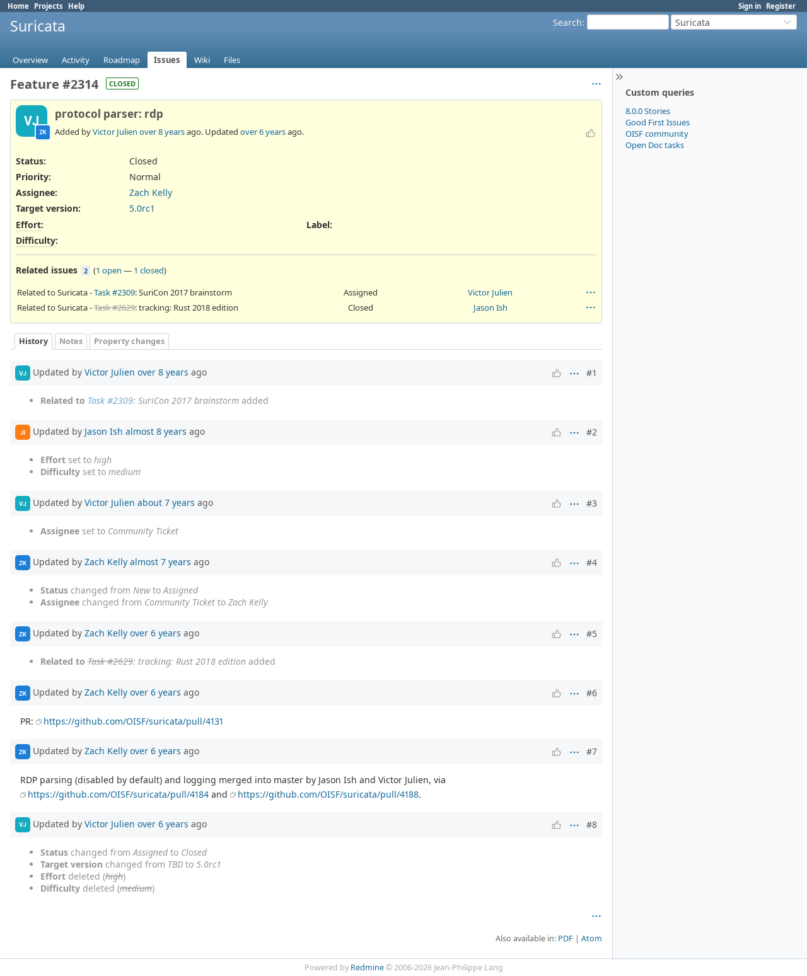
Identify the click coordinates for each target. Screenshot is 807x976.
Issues (167, 60)
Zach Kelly (150, 192)
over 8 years (162, 131)
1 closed (149, 270)
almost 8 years (156, 431)
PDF (565, 938)
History (33, 341)
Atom (591, 938)
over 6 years (263, 131)
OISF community (656, 133)
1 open (109, 270)
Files (232, 60)
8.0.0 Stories (647, 111)
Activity (76, 60)
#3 (591, 503)
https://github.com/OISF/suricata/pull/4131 (133, 721)
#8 (591, 824)
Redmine (367, 967)
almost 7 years (160, 562)
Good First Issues (657, 122)
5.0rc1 (142, 208)
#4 (591, 562)
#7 (591, 751)
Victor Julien (115, 131)
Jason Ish (490, 307)
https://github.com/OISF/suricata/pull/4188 (328, 794)
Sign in (749, 6)
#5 (591, 634)
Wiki (202, 60)
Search (567, 22)
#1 (591, 373)
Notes (71, 341)
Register (781, 6)
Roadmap (121, 60)
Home (18, 6)
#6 (591, 693)
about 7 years (166, 502)
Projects (48, 6)
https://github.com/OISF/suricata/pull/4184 (118, 794)
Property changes (129, 341)
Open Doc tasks (654, 145)
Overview (30, 60)
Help (76, 6)
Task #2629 (114, 307)
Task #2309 (114, 292)
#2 (591, 432)
